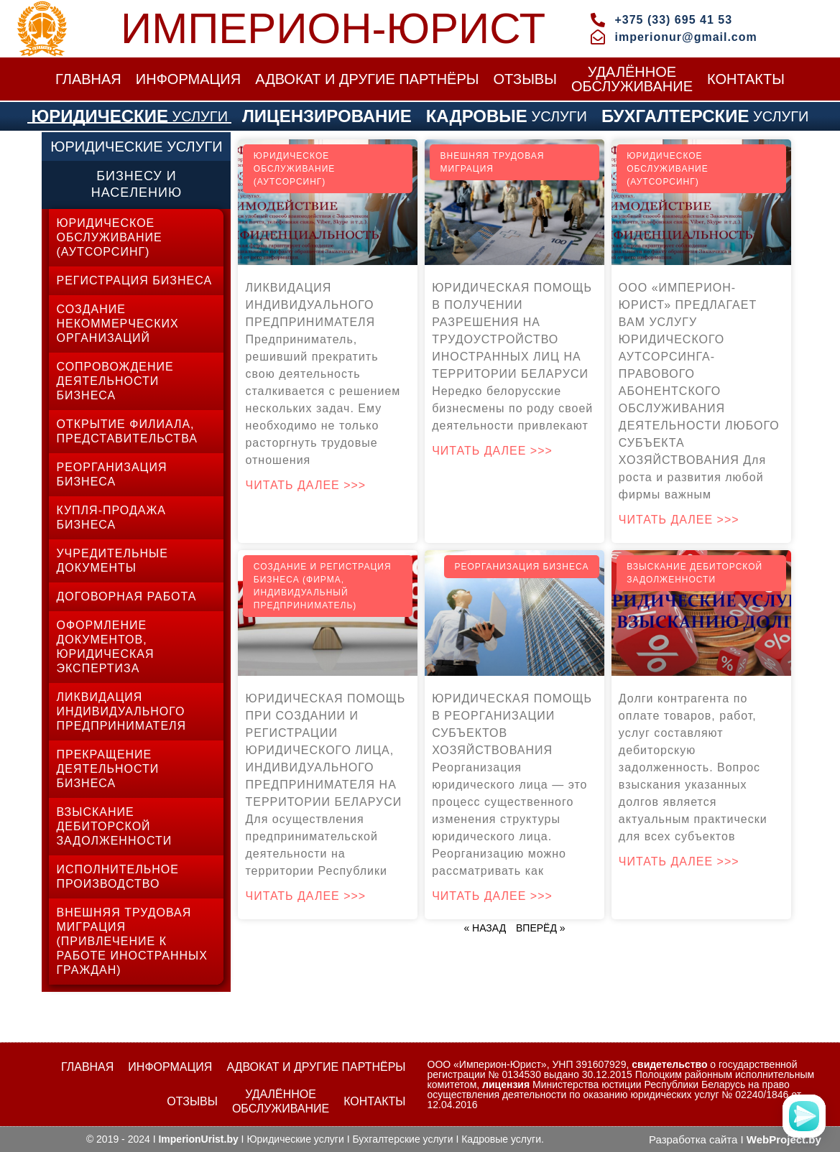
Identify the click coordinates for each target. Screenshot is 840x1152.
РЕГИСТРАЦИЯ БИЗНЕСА (134, 280)
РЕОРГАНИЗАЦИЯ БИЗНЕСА (111, 474)
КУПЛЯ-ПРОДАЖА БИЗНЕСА (110, 517)
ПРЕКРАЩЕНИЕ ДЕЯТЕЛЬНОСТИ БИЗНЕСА (107, 768)
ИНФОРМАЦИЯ (188, 79)
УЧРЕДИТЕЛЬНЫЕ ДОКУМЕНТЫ (111, 560)
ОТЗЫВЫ (525, 79)
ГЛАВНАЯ (88, 79)
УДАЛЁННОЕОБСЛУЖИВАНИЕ (632, 79)
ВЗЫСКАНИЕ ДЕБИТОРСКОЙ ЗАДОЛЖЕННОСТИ (114, 826)
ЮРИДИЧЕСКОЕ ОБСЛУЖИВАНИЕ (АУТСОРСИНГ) (109, 237)
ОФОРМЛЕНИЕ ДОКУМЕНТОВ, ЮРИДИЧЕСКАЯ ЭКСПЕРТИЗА (105, 646)
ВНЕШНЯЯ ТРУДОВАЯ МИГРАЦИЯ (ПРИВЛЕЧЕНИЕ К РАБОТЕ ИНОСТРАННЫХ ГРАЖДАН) (131, 941)
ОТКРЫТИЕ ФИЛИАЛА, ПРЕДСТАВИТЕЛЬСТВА (127, 431)
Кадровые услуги (501, 1139)
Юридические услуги (294, 1139)
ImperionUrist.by (198, 1139)
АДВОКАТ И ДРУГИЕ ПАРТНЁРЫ (367, 79)
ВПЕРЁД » (541, 928)
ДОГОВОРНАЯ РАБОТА (126, 596)
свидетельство (669, 1064)
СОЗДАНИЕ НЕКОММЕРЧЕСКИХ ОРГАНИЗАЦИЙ (117, 323)
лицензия (506, 1084)
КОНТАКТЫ (746, 79)
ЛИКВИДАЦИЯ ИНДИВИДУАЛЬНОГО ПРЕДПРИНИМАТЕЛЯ (121, 711)
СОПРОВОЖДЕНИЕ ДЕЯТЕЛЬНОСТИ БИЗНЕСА (114, 381)
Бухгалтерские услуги (402, 1139)
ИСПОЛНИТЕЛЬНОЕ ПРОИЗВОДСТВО (117, 876)
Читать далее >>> (305, 485)
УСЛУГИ (129, 116)
